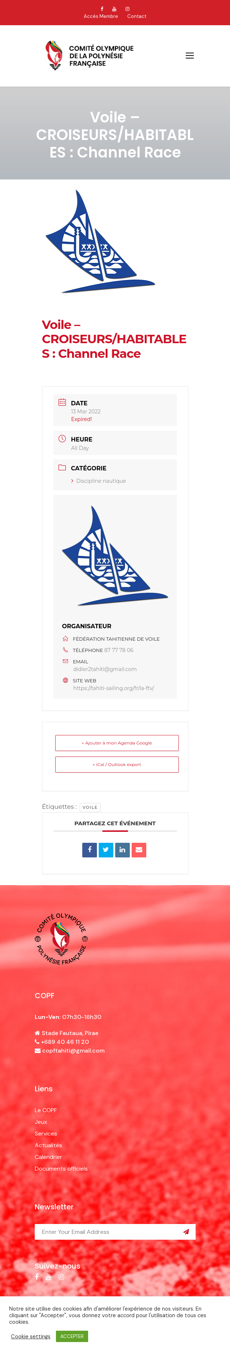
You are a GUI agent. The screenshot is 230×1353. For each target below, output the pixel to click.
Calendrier (48, 1157)
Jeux (41, 1122)
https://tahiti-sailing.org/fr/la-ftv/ (113, 688)
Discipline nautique (98, 481)
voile (90, 807)
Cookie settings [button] (30, 1336)
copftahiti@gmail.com (73, 1050)
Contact (136, 16)
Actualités (48, 1145)
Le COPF (46, 1110)
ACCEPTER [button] (72, 1336)
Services (46, 1133)
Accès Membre (101, 16)
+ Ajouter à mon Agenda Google (117, 743)
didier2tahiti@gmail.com (105, 669)
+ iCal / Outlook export (117, 764)
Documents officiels (61, 1168)
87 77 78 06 (118, 650)
